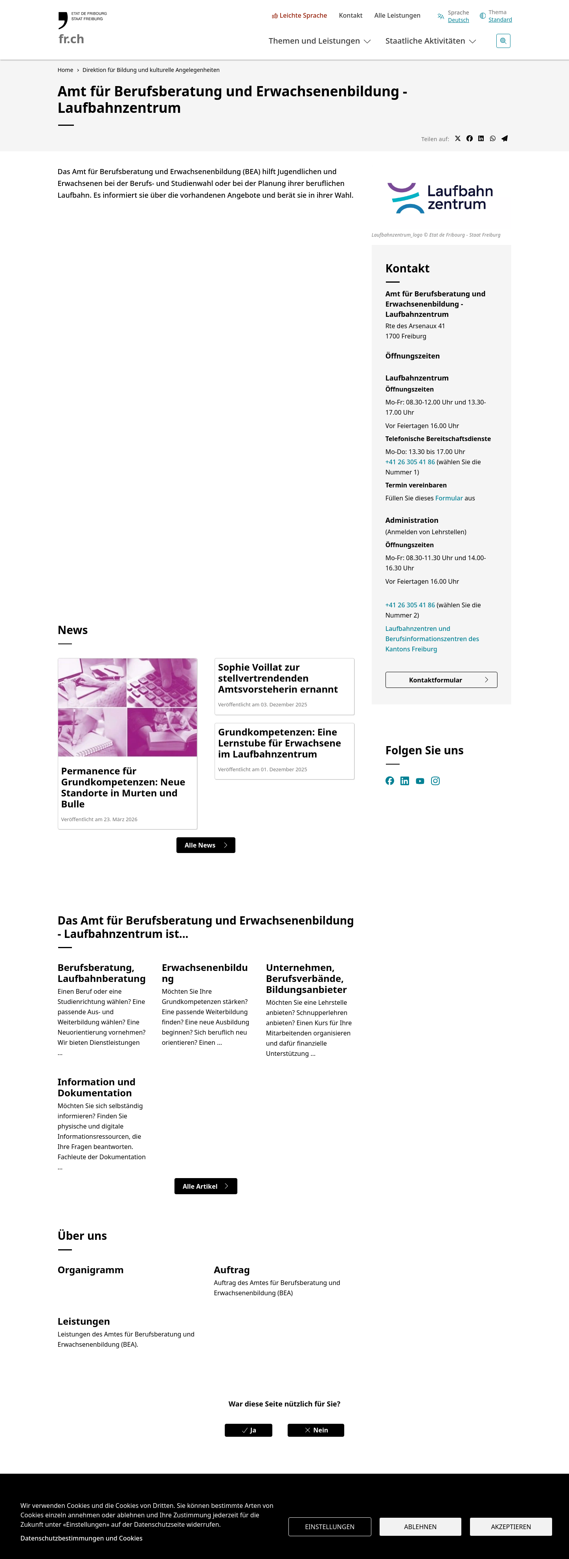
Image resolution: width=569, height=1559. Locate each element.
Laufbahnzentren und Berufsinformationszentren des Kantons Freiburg (432, 638)
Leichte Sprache (303, 16)
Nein (316, 1430)
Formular (450, 498)
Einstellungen (329, 1526)
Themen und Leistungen (321, 40)
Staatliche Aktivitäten (431, 40)
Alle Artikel (206, 1186)
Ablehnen (420, 1526)
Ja (248, 1430)
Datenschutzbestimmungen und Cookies (81, 1538)
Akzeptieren (511, 1526)
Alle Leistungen (397, 16)
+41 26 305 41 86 (410, 462)
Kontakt (350, 16)
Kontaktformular (449, 680)
